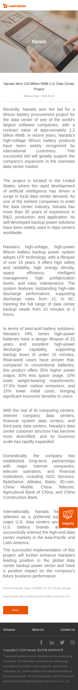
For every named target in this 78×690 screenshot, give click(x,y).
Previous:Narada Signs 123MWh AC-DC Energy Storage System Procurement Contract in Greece (39, 588)
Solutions (9, 629)
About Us (38, 629)
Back (16, 610)
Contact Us (68, 629)
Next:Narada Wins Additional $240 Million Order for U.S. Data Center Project (39, 596)
